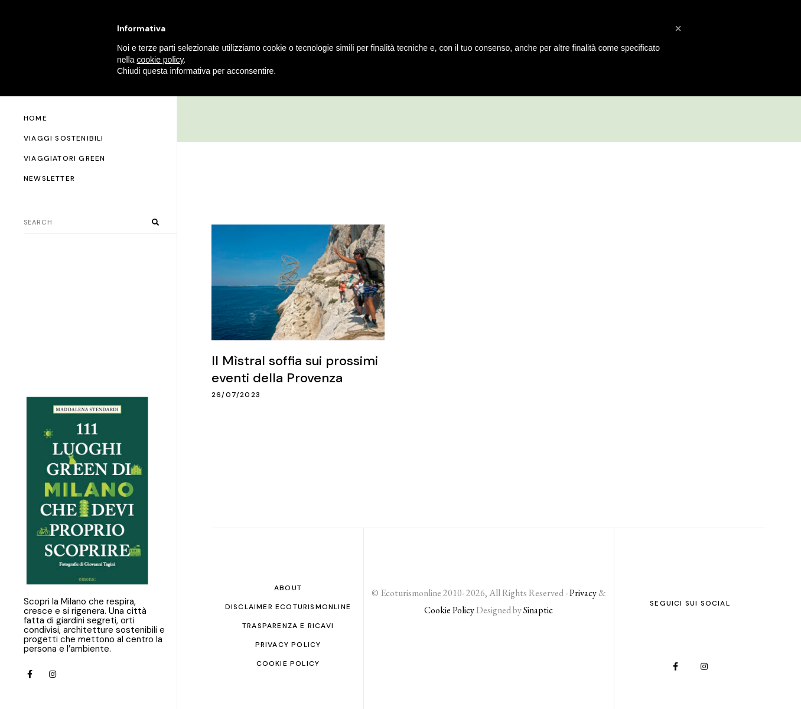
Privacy (583, 593)
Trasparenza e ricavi (288, 625)
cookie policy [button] (159, 59)
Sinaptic (538, 610)
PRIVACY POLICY (288, 644)
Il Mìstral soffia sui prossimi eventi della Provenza (294, 369)
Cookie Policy (288, 663)
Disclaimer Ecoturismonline (288, 607)
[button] (678, 28)
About (288, 588)
